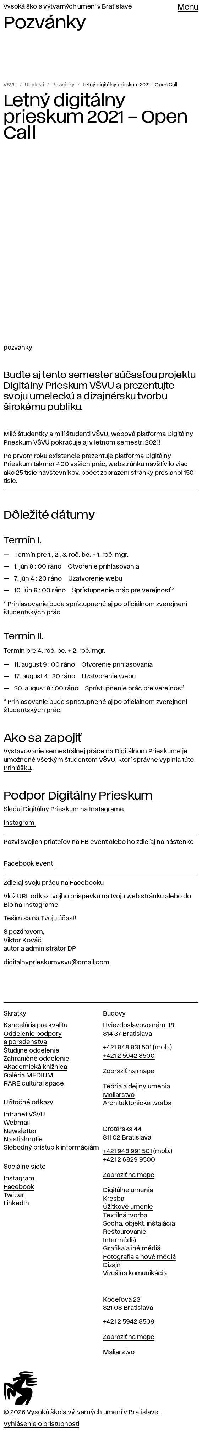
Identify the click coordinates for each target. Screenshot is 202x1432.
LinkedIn (16, 1203)
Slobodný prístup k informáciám (51, 1148)
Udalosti (34, 85)
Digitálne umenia (128, 1190)
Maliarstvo (119, 1095)
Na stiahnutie (23, 1139)
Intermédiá (119, 1240)
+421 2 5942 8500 (129, 1056)
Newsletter (20, 1131)
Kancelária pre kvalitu (35, 1025)
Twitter (14, 1195)
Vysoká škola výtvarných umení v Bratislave (68, 7)
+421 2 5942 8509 (128, 1322)
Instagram (20, 823)
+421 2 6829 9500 (129, 1160)
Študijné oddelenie (31, 1051)
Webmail (17, 1123)
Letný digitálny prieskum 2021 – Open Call (130, 85)
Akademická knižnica (35, 1067)
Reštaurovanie (124, 1232)
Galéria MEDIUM (28, 1075)
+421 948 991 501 (127, 1151)
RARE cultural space (34, 1084)
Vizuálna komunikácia (135, 1273)
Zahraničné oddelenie (36, 1059)
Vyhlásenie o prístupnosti (41, 1424)
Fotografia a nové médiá (139, 1257)
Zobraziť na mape (128, 1071)
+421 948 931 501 (127, 1047)
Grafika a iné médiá (131, 1248)
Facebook (19, 1187)
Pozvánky (63, 85)
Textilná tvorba (125, 1215)
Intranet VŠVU (24, 1115)
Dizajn (112, 1265)
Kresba (113, 1199)
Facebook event (29, 864)
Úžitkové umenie (128, 1207)
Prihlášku (17, 768)
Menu (188, 7)
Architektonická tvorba (137, 1103)
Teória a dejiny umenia (136, 1086)
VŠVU (10, 85)
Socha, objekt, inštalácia (139, 1224)
